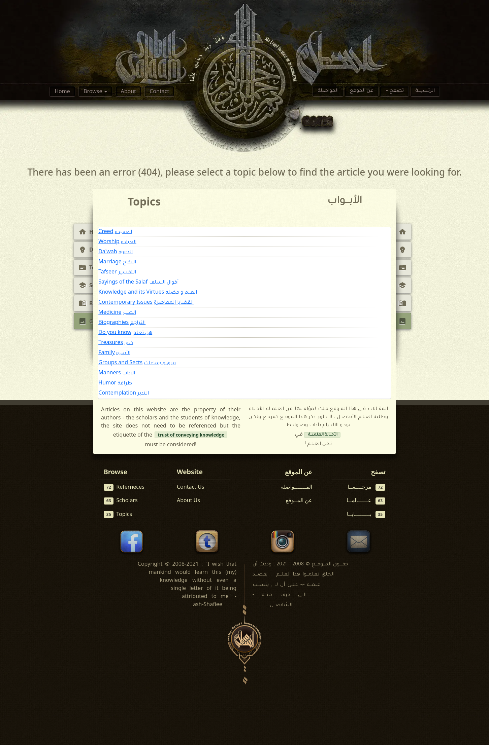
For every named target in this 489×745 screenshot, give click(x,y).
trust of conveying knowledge (191, 435)
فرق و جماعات (160, 363)
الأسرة (123, 353)
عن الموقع (361, 91)
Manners (109, 372)
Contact (159, 91)
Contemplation (117, 392)
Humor (107, 382)
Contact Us (190, 486)
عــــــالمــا (366, 500)
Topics (118, 514)
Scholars (121, 500)
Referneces (124, 487)
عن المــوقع (299, 500)
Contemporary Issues (125, 301)
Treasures (110, 342)
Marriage (110, 261)
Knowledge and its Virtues (131, 291)
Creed (105, 231)
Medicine (109, 311)
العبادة (128, 242)
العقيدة (123, 232)
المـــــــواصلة (296, 486)
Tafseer (107, 271)
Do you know (114, 332)
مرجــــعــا (367, 487)
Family (106, 352)
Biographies (113, 322)
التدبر (143, 394)
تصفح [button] (396, 91)
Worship (108, 241)
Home (62, 91)
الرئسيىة (425, 91)
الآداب (128, 373)
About (128, 91)
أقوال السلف (163, 283)
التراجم (137, 323)
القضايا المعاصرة (174, 303)
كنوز (128, 343)
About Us (188, 500)
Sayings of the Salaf (123, 281)
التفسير (127, 272)
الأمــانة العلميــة (322, 435)
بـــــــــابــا (366, 514)
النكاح (129, 262)
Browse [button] (93, 91)
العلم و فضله (181, 293)
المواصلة (328, 91)
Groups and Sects (120, 362)
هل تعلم (142, 333)
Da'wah (107, 251)
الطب (129, 313)
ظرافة (125, 383)
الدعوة (126, 252)
